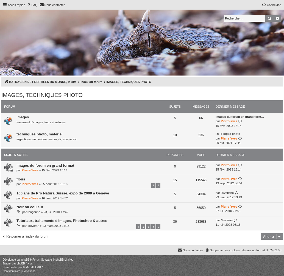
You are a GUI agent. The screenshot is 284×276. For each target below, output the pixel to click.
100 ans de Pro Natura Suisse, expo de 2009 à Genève (62, 193)
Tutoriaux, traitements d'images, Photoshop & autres (61, 221)
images (22, 117)
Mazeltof (31, 267)
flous (20, 179)
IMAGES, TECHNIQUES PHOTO (42, 95)
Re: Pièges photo (228, 133)
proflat (13, 267)
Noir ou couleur (29, 207)
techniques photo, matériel (39, 134)
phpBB (25, 259)
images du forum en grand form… (240, 116)
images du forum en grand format (45, 165)
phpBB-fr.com (25, 263)
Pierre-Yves (229, 121)
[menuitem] (32, 5)
